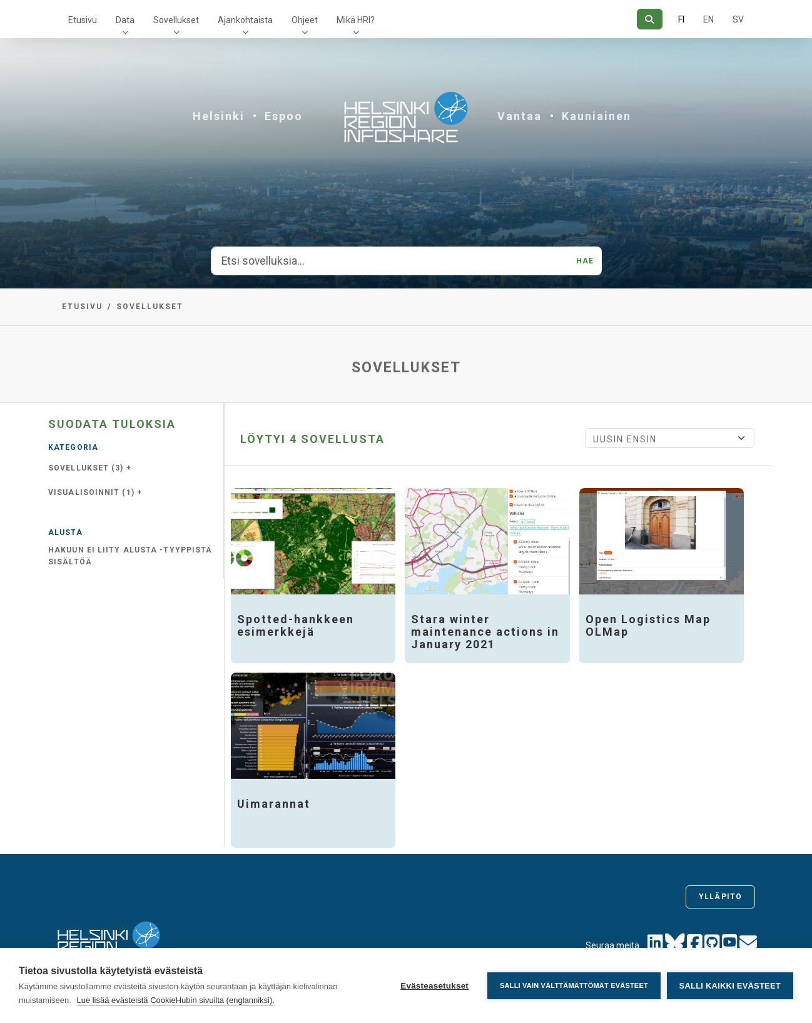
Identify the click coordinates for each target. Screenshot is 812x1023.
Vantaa (519, 116)
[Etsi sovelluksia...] (390, 261)
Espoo (284, 116)
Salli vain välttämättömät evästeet (574, 985)
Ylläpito (720, 896)
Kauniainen (596, 116)
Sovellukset (176, 20)
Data (125, 20)
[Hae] (649, 19)
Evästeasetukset (434, 985)
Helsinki (219, 116)
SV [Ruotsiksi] (738, 19)
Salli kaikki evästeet (730, 985)
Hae (585, 261)
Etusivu (82, 20)
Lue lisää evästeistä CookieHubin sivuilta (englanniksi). (175, 1000)
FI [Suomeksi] (681, 19)
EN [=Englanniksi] (708, 19)
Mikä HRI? (356, 20)
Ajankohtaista (245, 20)
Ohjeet (305, 20)
